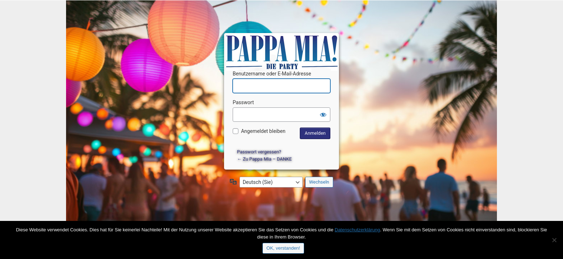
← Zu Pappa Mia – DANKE (264, 159)
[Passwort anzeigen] (323, 114)
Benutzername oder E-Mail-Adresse (272, 74)
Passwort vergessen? (259, 151)
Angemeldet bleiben (263, 131)
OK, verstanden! (283, 248)
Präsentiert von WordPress (283, 45)
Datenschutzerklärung (357, 229)
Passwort (243, 102)
